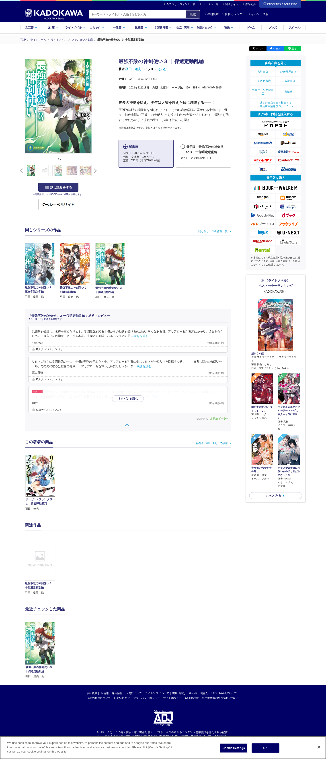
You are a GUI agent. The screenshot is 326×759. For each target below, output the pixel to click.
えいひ (162, 69)
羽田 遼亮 (133, 69)
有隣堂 (288, 91)
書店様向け (179, 693)
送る (293, 48)
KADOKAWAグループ (224, 693)
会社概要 (92, 693)
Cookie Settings (234, 748)
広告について (134, 693)
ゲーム (251, 27)
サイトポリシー (172, 698)
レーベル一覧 (210, 4)
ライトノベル (75, 27)
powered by (212, 419)
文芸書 (31, 27)
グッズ (273, 27)
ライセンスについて (157, 693)
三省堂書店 (288, 80)
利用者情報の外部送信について (220, 698)
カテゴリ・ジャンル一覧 (181, 4)
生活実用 (185, 27)
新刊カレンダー (233, 14)
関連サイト (231, 4)
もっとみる (273, 495)
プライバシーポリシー (146, 698)
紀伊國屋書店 (288, 71)
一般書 (119, 27)
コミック (97, 27)
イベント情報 (258, 14)
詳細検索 (211, 14)
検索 (193, 14)
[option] (42, 566)
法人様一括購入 (198, 693)
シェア (277, 48)
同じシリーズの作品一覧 (213, 231)
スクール (294, 27)
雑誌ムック (207, 27)
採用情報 (117, 693)
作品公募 (250, 4)
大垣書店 (262, 71)
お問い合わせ (122, 698)
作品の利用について (99, 698)
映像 (229, 27)
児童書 (141, 27)
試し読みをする (58, 187)
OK (265, 748)
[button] (94, 171)
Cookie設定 (192, 698)
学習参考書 (163, 27)
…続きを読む (139, 336)
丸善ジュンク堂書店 (262, 91)
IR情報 (105, 693)
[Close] (319, 747)
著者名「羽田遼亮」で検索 (212, 443)
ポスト (259, 48)
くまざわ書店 (263, 80)
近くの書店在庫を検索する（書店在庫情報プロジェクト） (275, 104)
